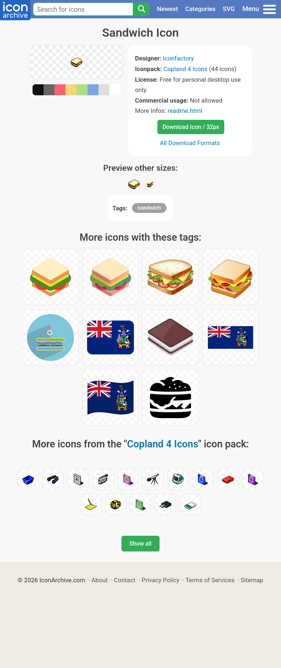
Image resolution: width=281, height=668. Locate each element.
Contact (124, 580)
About (99, 580)
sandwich (149, 207)
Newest (167, 8)
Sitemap (252, 580)
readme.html (185, 110)
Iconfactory (178, 58)
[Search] (141, 9)
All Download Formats (190, 143)
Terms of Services (210, 580)
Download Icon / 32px (190, 126)
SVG (229, 8)
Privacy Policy (160, 580)
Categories (200, 8)
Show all (140, 543)
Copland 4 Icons (185, 69)
